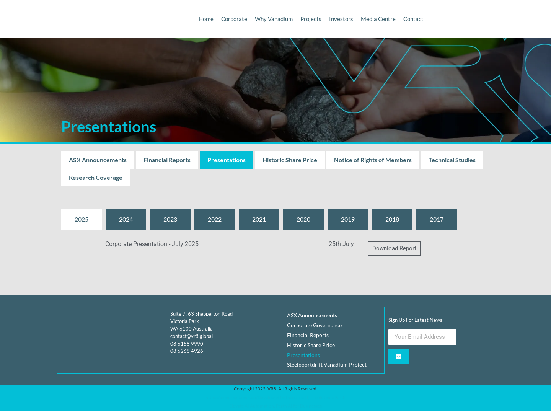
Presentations (226, 159)
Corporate (234, 18)
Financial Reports (167, 159)
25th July (341, 244)
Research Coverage (95, 177)
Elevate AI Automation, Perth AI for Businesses (275, 406)
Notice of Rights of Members (373, 159)
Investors (341, 18)
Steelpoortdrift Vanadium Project (327, 365)
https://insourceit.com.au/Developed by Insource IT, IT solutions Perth (275, 397)
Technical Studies (452, 159)
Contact (413, 18)
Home (206, 18)
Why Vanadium (274, 18)
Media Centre (378, 18)
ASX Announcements (98, 159)
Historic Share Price (289, 159)
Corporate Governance (314, 325)
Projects (310, 18)
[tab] (81, 219)
